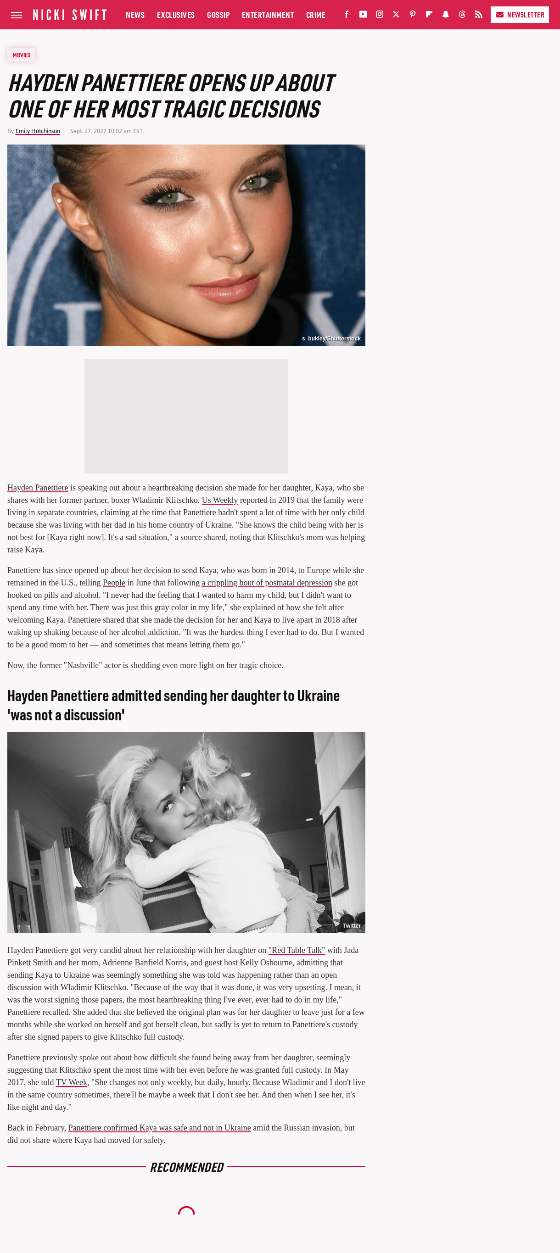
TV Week (71, 1082)
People (114, 582)
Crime (316, 14)
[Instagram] (379, 16)
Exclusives (176, 14)
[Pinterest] (412, 16)
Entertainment (268, 14)
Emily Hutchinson (38, 131)
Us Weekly (220, 500)
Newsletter (519, 14)
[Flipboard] (429, 16)
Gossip (218, 14)
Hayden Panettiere (37, 487)
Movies (21, 54)
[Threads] (462, 16)
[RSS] (478, 16)
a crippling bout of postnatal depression (267, 582)
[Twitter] (396, 16)
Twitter (352, 926)
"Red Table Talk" (297, 950)
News (135, 14)
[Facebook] (346, 16)
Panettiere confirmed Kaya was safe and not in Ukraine (159, 1127)
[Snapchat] (445, 16)
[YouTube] (363, 16)
